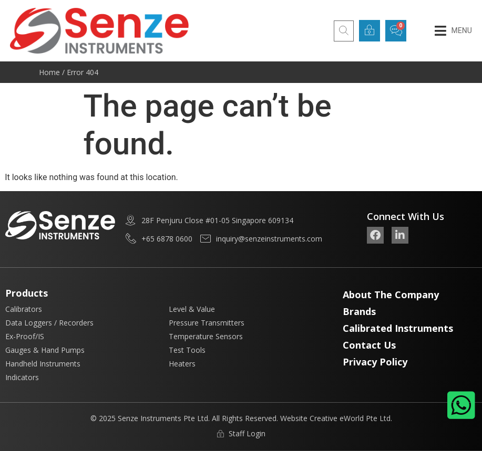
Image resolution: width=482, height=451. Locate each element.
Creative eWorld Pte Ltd (350, 418)
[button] (453, 31)
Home (49, 72)
